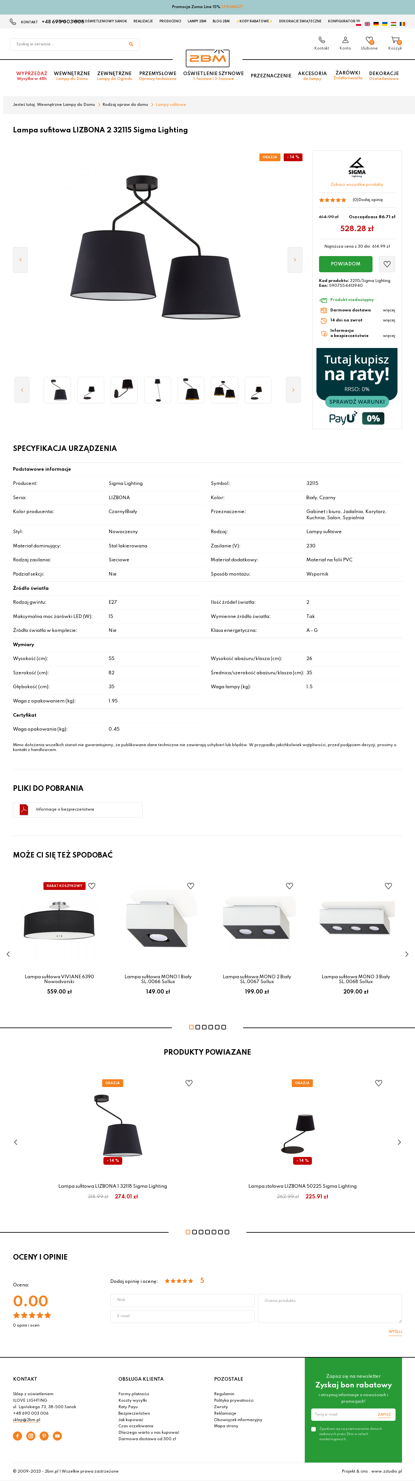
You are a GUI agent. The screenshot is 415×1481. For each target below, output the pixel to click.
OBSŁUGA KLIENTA (141, 1379)
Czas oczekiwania (135, 1426)
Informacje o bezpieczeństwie (65, 810)
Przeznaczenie (271, 76)
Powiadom (346, 264)
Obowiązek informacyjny (238, 1420)
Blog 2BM (221, 21)
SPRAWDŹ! (232, 7)
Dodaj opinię (370, 200)
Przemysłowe (158, 76)
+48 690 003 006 (31, 1414)
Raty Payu (128, 1407)
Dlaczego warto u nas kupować (148, 1433)
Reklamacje (225, 1414)
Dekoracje (384, 76)
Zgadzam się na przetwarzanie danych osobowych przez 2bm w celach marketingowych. (350, 1434)
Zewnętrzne (114, 76)
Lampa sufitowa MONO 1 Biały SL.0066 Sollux (158, 979)
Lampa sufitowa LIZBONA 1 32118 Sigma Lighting (112, 1186)
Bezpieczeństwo (134, 1414)
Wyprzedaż (31, 76)
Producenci (170, 21)
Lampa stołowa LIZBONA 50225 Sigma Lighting (302, 1186)
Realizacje (143, 21)
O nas (60, 21)
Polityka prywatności (234, 1401)
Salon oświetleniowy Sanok (99, 21)
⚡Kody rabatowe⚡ (254, 21)
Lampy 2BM (197, 21)
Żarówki (347, 76)
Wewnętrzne (72, 76)
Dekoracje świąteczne (300, 21)
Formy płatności (133, 1394)
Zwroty (221, 1407)
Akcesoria (312, 76)
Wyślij (395, 1332)
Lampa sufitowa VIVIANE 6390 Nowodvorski (59, 979)
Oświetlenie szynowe (213, 76)
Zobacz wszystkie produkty (357, 185)
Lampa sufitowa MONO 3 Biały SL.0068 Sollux (356, 979)
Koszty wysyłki (132, 1401)
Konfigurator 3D (344, 21)
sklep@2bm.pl (26, 1420)
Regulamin (224, 1394)
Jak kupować (130, 1420)
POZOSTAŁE (228, 1379)
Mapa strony (226, 1426)
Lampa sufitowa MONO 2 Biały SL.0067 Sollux (257, 979)
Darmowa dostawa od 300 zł (147, 1439)
